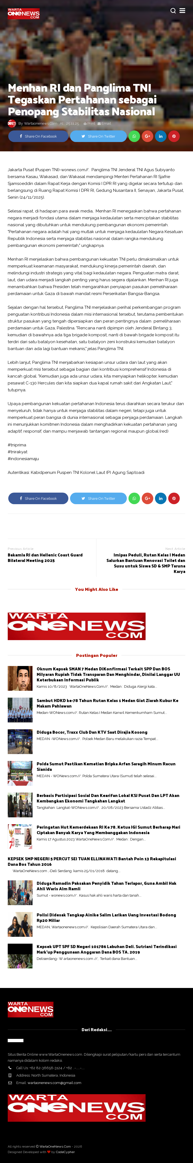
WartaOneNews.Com (55, 1146)
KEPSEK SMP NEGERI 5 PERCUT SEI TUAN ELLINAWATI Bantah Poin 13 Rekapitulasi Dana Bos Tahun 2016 (92, 861)
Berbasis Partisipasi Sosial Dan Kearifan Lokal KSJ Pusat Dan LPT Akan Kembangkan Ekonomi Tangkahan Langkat (108, 797)
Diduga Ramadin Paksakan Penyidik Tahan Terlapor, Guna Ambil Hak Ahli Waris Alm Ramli (106, 885)
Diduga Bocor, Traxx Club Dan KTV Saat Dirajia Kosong (92, 732)
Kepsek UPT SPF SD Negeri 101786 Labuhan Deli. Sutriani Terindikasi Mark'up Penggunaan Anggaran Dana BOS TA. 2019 (107, 949)
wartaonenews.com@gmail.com (54, 1083)
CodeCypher (65, 1152)
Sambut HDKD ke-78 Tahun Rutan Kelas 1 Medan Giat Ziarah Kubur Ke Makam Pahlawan (107, 703)
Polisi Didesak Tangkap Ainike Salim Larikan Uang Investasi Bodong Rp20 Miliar (106, 917)
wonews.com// (75, 170)
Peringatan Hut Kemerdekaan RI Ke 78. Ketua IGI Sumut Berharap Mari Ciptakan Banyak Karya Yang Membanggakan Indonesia (108, 829)
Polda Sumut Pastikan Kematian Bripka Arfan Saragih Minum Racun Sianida (106, 766)
